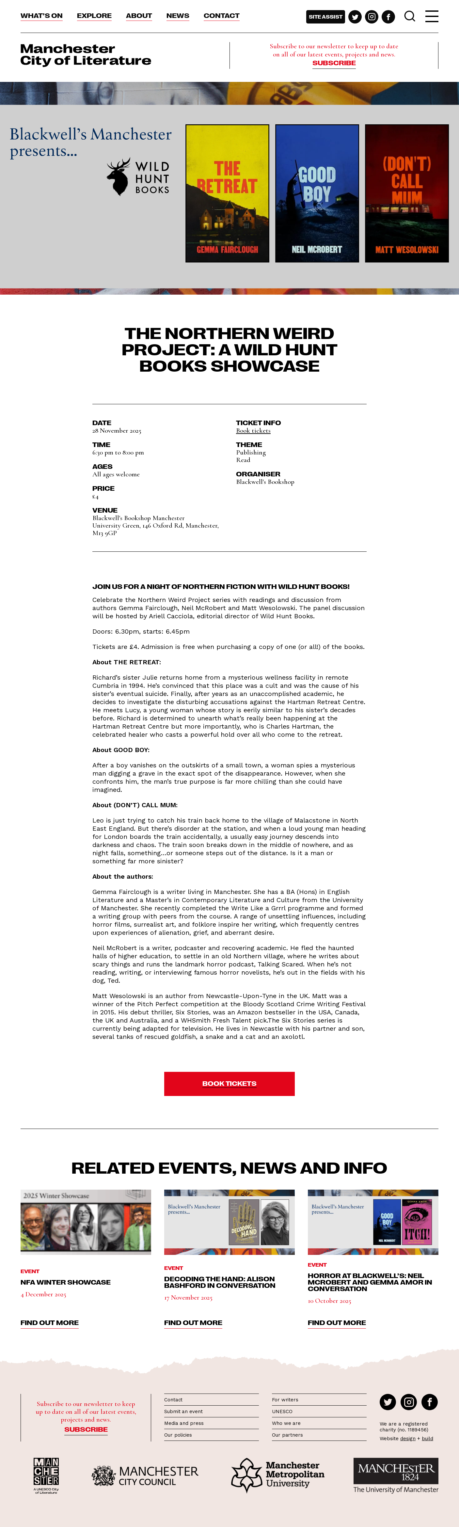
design (408, 1439)
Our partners (287, 1435)
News (177, 15)
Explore (94, 15)
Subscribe (334, 62)
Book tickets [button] (253, 430)
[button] (229, 1084)
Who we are (286, 1423)
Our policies (178, 1435)
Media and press (184, 1423)
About (139, 15)
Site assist (325, 17)
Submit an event (183, 1411)
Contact (222, 15)
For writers (285, 1400)
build (427, 1439)
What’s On (42, 15)
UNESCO (282, 1411)
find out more (50, 1322)
